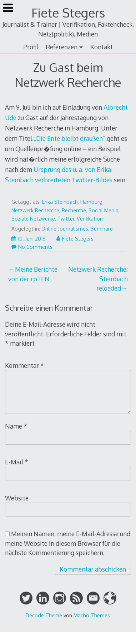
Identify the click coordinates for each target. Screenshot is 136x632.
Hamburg (91, 202)
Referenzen (61, 47)
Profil (30, 47)
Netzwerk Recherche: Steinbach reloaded (98, 278)
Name (16, 426)
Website (17, 498)
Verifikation (90, 219)
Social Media (104, 210)
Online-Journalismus (64, 229)
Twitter (65, 219)
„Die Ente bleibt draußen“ (69, 138)
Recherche (74, 210)
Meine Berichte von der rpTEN (32, 273)
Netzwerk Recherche (35, 210)
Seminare (102, 229)
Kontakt (101, 47)
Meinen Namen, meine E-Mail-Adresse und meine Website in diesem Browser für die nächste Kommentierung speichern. (67, 543)
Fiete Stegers (68, 12)
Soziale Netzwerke (33, 219)
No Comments (31, 247)
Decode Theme (44, 615)
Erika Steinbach (60, 202)
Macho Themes (92, 615)
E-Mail (16, 462)
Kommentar (24, 365)
